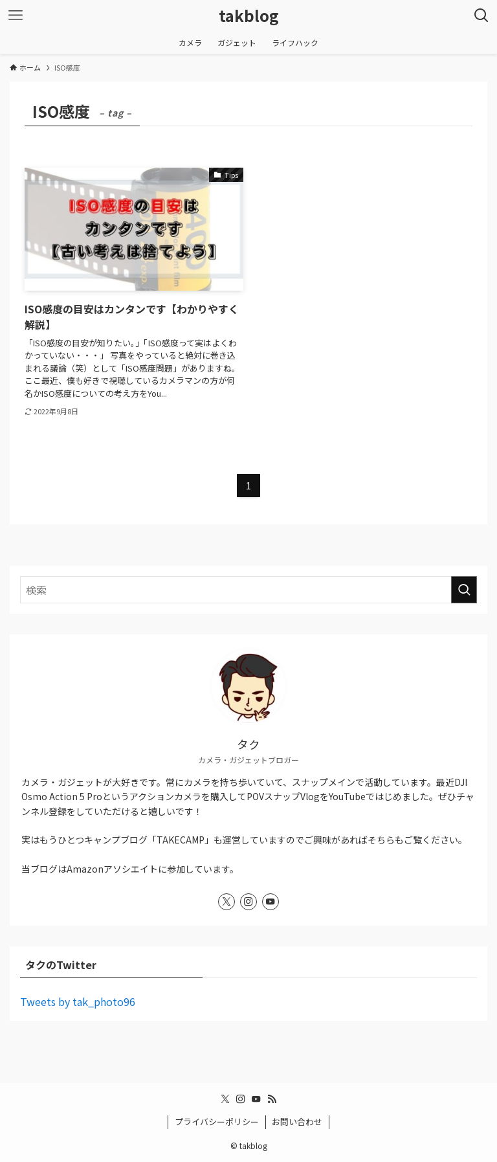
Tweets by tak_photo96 (77, 1001)
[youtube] (270, 901)
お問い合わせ (297, 1121)
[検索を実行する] (464, 589)
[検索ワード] (248, 589)
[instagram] (248, 901)
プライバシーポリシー (217, 1121)
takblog (249, 15)
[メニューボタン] (15, 15)
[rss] (272, 1099)
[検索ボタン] (481, 15)
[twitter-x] (226, 901)
